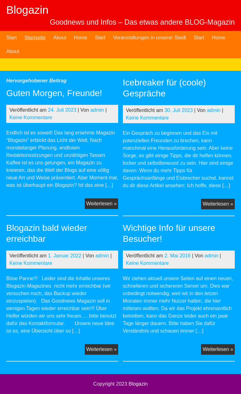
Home (81, 37)
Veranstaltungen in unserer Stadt (149, 37)
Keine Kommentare (30, 117)
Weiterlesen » (102, 204)
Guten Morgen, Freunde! (54, 93)
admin (97, 110)
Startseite (35, 37)
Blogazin (27, 10)
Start (11, 37)
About (59, 37)
